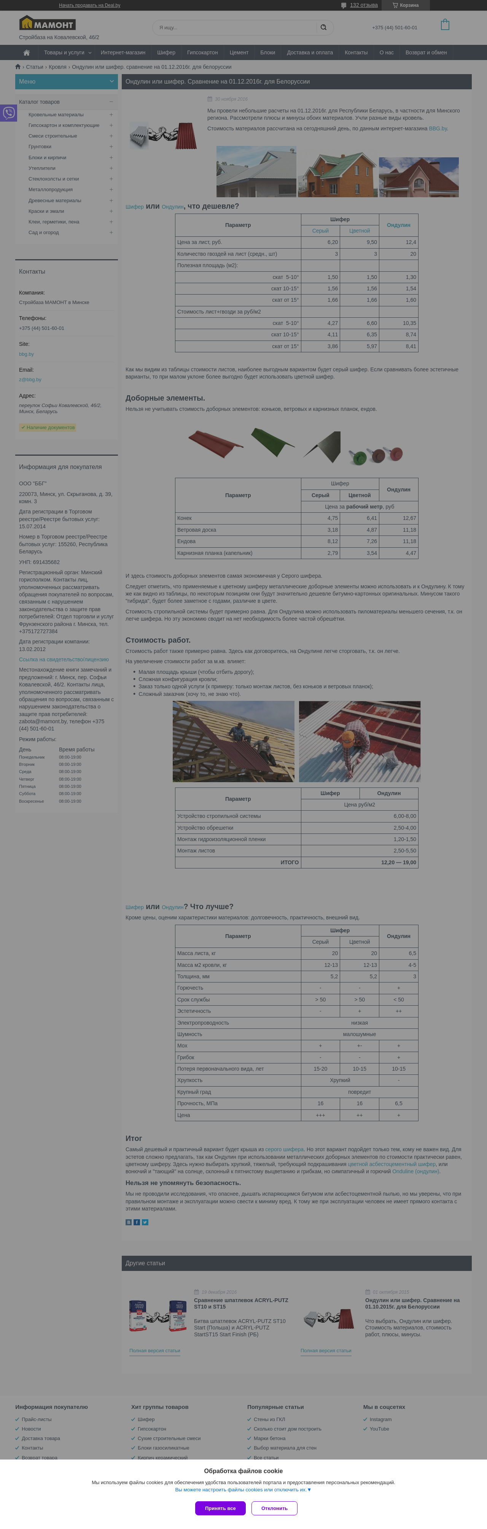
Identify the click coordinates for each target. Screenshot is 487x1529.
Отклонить (276, 1508)
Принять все (220, 1508)
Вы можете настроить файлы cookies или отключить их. (241, 1491)
